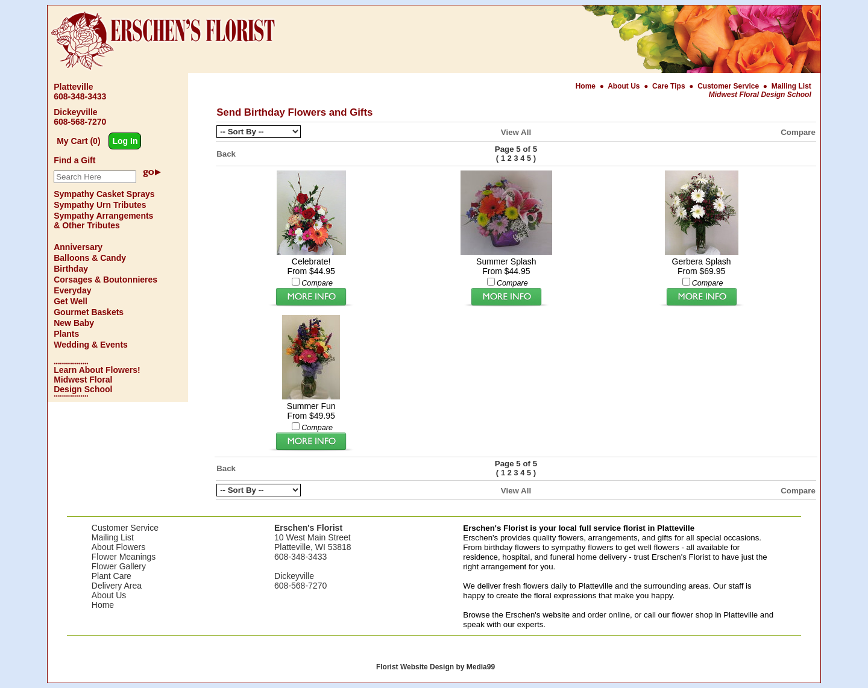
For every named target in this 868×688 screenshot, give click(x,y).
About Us (625, 86)
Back (226, 153)
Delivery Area (117, 585)
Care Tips (668, 86)
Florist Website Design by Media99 (435, 667)
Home (587, 86)
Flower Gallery (119, 566)
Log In (124, 141)
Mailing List (791, 86)
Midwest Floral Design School (760, 94)
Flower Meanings (124, 556)
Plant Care (111, 576)
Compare (798, 132)
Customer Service (728, 86)
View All (516, 132)
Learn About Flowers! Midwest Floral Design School (97, 379)
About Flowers (118, 547)
